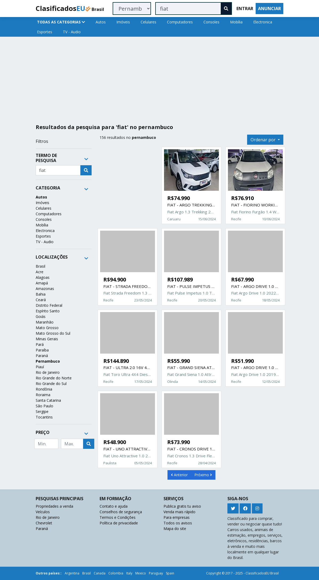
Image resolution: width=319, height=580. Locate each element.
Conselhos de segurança (121, 511)
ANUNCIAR (269, 8)
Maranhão (45, 322)
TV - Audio (72, 31)
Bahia (41, 294)
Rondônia (44, 389)
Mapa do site (174, 528)
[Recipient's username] (58, 170)
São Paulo (44, 405)
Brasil (40, 266)
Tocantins (44, 417)
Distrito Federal (49, 305)
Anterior (179, 474)
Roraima (43, 394)
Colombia (115, 573)
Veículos (43, 511)
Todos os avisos (177, 522)
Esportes (44, 31)
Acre (39, 271)
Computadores (180, 21)
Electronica (262, 21)
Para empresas (176, 517)
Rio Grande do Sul (51, 383)
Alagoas (43, 277)
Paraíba (42, 350)
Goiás (41, 316)
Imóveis (123, 21)
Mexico (140, 573)
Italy (129, 573)
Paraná (42, 355)
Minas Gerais (47, 338)
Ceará (41, 299)
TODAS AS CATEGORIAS (61, 21)
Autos (101, 21)
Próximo (203, 474)
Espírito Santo (48, 310)
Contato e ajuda (114, 506)
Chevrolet (44, 522)
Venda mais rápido (179, 511)
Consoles (211, 21)
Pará (40, 344)
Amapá (42, 282)
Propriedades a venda (54, 506)
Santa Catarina (48, 400)
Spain (170, 573)
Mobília (236, 21)
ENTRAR (244, 8)
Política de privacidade (119, 522)
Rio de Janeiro (48, 372)
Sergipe (42, 411)
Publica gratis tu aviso (182, 506)
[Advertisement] (159, 78)
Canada (99, 573)
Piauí (40, 366)
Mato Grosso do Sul (53, 333)
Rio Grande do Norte (54, 377)
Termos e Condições (118, 517)
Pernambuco (48, 361)
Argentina (72, 573)
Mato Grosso (47, 327)
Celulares (148, 21)
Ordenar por (264, 140)
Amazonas (45, 288)
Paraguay (156, 573)
